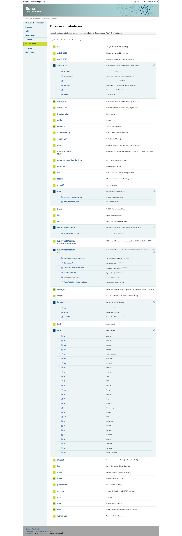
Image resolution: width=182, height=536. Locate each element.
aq (58, 47)
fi (64, 381)
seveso (60, 491)
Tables (27, 31)
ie (64, 394)
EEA (35, 1)
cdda (59, 120)
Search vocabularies (60, 40)
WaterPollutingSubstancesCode (75, 282)
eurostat (61, 166)
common (61, 126)
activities (67, 71)
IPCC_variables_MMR (71, 202)
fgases (60, 179)
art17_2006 (62, 65)
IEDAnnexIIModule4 (66, 250)
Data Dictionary (43, 18)
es (65, 376)
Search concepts (77, 40)
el (64, 372)
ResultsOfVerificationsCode (74, 268)
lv (64, 412)
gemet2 (60, 185)
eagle (66, 312)
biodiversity (62, 114)
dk (65, 363)
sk (65, 448)
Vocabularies (30, 44)
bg (65, 345)
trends (66, 94)
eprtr (59, 145)
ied (58, 221)
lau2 (59, 330)
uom (59, 503)
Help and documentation (34, 23)
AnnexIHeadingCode (71, 233)
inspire (60, 296)
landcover (61, 302)
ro (64, 435)
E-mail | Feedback (32, 529)
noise (59, 478)
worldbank (62, 516)
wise (59, 510)
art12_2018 (62, 59)
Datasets (28, 27)
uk (65, 453)
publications (63, 485)
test (59, 497)
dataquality (62, 139)
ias (58, 215)
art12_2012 (62, 53)
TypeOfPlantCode (70, 272)
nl (64, 421)
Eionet (35, 18)
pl (64, 426)
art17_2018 (62, 108)
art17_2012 (62, 102)
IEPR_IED (61, 290)
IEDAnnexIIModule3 (66, 241)
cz (65, 354)
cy (65, 350)
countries (67, 81)
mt (65, 417)
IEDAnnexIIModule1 (66, 228)
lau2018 (60, 460)
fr (64, 385)
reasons (67, 90)
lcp (58, 466)
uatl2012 (67, 317)
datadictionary (63, 133)
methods (67, 85)
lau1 (59, 324)
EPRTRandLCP (64, 151)
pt (64, 430)
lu (64, 408)
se (65, 439)
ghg (59, 191)
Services (28, 48)
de (65, 358)
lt (64, 403)
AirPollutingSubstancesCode (74, 258)
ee (65, 367)
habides (61, 209)
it (64, 399)
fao (58, 173)
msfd (59, 472)
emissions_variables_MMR (73, 197)
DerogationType (69, 263)
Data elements (31, 35)
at (64, 336)
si (64, 444)
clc (65, 308)
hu (65, 390)
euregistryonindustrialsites (69, 160)
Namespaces (30, 52)
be (65, 341)
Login (137, 1)
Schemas (29, 40)
